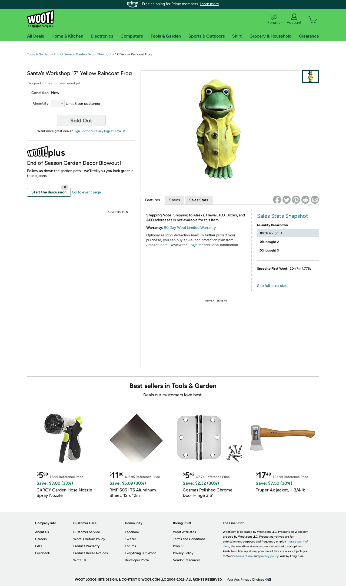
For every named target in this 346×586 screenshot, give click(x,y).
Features (152, 200)
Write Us (79, 560)
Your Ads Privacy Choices (245, 579)
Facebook (132, 532)
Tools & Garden (38, 54)
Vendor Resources (187, 560)
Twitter (130, 539)
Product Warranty (86, 546)
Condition (40, 93)
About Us (42, 532)
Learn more (209, 4)
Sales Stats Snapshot (282, 216)
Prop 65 (178, 546)
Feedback (42, 553)
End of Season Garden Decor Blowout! (82, 54)
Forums (273, 19)
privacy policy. (269, 556)
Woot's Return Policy (89, 539)
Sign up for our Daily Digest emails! (99, 131)
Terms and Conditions (189, 539)
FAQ (38, 546)
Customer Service (86, 532)
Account (294, 19)
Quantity (41, 103)
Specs (174, 200)
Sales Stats (198, 200)
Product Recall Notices (90, 553)
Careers (41, 539)
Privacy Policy (183, 553)
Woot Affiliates (184, 532)
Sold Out (81, 120)
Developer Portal (137, 560)
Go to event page (86, 192)
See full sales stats (272, 285)
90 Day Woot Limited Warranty (190, 227)
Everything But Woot (140, 553)
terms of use (244, 556)
